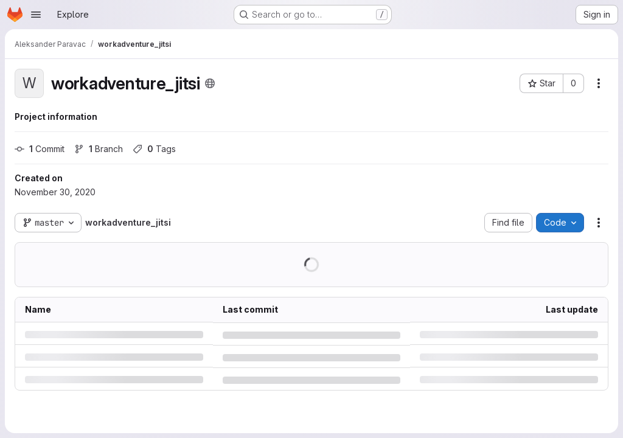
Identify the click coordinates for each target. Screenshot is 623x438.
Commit (39, 149)
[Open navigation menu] (36, 14)
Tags (154, 149)
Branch (98, 149)
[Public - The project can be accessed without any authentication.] (210, 83)
